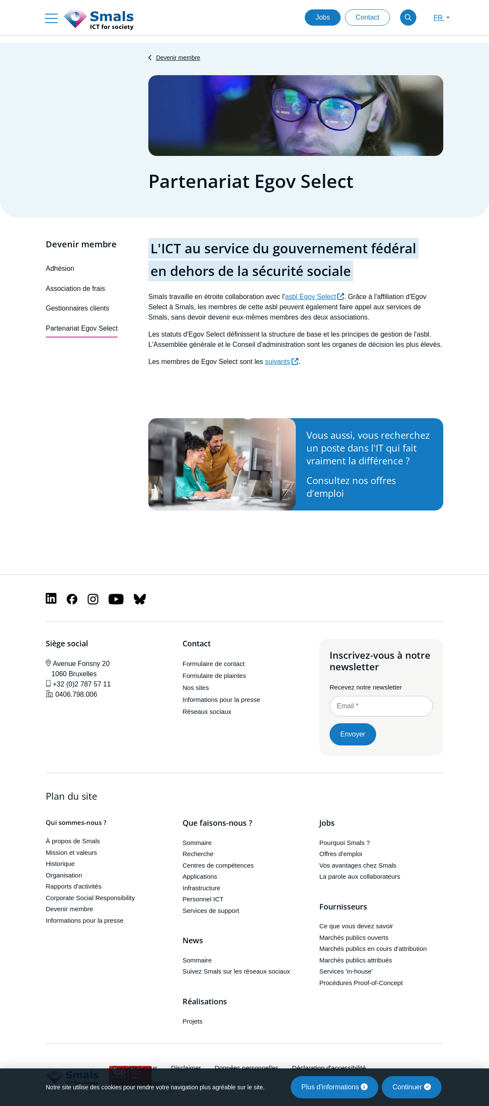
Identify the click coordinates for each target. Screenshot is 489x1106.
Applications (200, 876)
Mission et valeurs (71, 852)
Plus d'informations (334, 1087)
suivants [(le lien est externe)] (281, 361)
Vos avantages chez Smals (357, 865)
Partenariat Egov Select (82, 328)
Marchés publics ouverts (354, 937)
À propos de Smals (73, 841)
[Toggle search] (408, 17)
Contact (367, 17)
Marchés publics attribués (355, 960)
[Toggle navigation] (51, 17)
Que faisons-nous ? (217, 823)
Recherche (198, 853)
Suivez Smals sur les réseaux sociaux (236, 971)
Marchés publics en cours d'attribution (373, 948)
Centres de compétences (218, 865)
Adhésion (60, 268)
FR (439, 17)
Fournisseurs (343, 907)
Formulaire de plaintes (214, 675)
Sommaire (197, 842)
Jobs (322, 17)
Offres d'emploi (340, 853)
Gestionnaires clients (77, 308)
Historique (60, 863)
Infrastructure (201, 888)
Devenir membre (178, 57)
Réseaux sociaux (207, 711)
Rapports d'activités (73, 886)
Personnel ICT (203, 899)
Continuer (411, 1087)
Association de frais (75, 288)
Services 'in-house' (346, 971)
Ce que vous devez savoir (356, 926)
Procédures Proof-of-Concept (361, 982)
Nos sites (196, 687)
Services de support (211, 910)
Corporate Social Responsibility (90, 897)
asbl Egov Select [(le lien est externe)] (314, 296)
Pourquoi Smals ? (344, 842)
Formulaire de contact (213, 663)
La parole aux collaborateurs (359, 876)
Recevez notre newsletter (366, 687)
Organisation (64, 875)
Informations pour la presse (221, 699)
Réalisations (205, 1001)
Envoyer (352, 734)
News (193, 940)
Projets (193, 1021)
